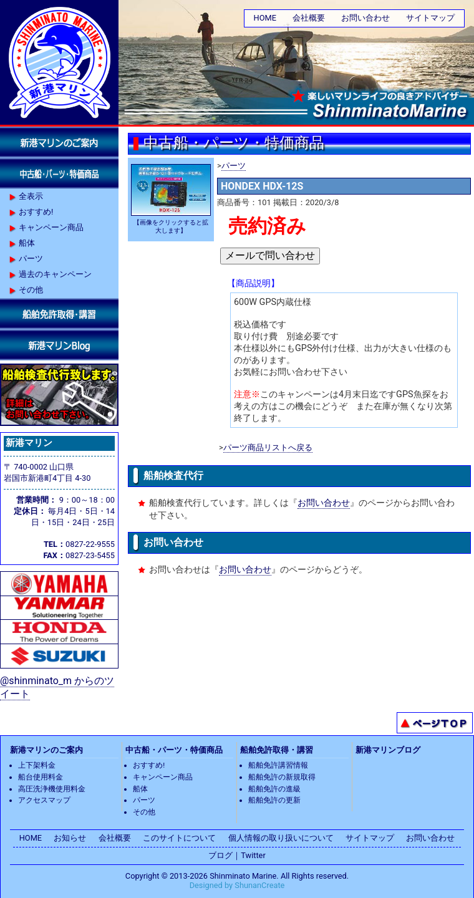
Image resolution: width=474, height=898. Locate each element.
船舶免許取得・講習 (276, 750)
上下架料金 (37, 765)
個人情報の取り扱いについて (281, 837)
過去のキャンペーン (55, 274)
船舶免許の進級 (274, 789)
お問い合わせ (365, 17)
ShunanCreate (259, 885)
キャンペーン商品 (51, 227)
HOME (265, 17)
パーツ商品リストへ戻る (267, 447)
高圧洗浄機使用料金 (51, 789)
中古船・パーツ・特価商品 (174, 750)
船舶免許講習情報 (278, 765)
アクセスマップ (44, 800)
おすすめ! (36, 211)
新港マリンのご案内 (46, 750)
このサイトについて (179, 837)
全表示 (31, 196)
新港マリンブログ (388, 750)
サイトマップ (430, 17)
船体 (27, 243)
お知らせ (70, 837)
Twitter (253, 855)
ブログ (220, 855)
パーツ (233, 165)
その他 (31, 289)
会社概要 (309, 17)
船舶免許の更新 (274, 800)
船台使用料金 (40, 777)
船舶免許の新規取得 (282, 777)
